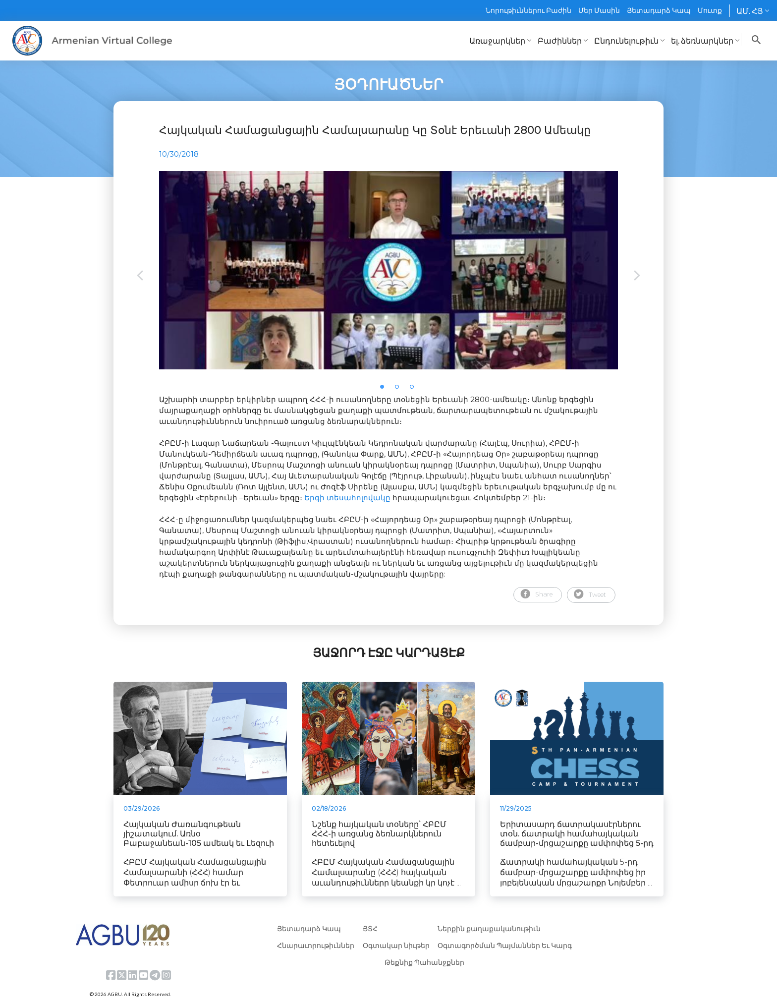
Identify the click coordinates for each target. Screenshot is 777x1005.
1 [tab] (385, 390)
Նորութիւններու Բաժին (528, 10)
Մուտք (710, 10)
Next (637, 276)
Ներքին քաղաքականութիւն (489, 928)
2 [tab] (400, 390)
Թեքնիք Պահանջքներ (424, 962)
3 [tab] (415, 390)
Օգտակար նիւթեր (396, 945)
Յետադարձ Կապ (659, 10)
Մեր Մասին (599, 10)
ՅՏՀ (370, 928)
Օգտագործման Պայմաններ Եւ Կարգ (505, 945)
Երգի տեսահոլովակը (347, 497)
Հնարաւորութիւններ (315, 945)
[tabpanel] (388, 270)
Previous (140, 276)
